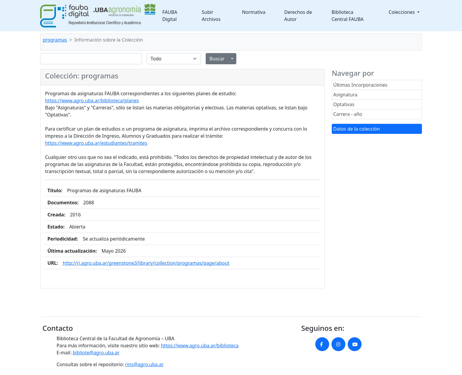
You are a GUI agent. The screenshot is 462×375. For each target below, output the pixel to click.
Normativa (253, 12)
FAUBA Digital (169, 15)
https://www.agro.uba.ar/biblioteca (199, 345)
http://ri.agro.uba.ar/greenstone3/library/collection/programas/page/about (146, 263)
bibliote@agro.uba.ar (96, 352)
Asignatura (345, 94)
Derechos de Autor (298, 15)
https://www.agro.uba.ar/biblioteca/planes (92, 100)
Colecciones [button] (402, 12)
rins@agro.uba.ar (144, 364)
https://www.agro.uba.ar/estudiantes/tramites (96, 143)
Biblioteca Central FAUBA (347, 15)
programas (55, 40)
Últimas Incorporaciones (360, 85)
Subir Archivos (211, 15)
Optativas (343, 104)
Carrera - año (347, 114)
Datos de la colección (356, 129)
